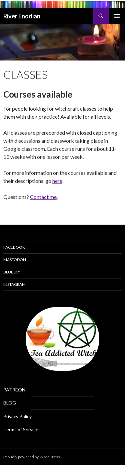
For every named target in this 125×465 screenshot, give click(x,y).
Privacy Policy (17, 416)
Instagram (14, 284)
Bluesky (11, 271)
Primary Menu (117, 16)
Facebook (14, 247)
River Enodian (21, 16)
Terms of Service (20, 429)
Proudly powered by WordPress (31, 456)
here (57, 181)
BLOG (9, 402)
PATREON (14, 389)
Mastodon (14, 259)
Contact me (43, 197)
